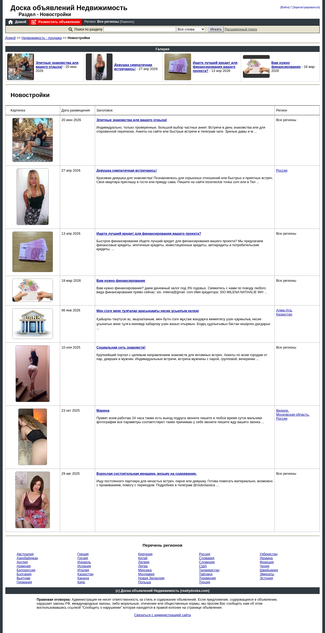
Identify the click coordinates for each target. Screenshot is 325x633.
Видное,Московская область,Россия (292, 414)
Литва (143, 566)
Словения (207, 562)
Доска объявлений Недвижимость (69, 7)
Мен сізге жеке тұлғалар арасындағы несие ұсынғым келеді (147, 311)
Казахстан (86, 574)
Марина (102, 410)
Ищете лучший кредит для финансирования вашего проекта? (215, 67)
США (203, 566)
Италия (83, 570)
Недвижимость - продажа (42, 38)
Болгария (24, 574)
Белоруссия (26, 570)
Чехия (264, 566)
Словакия (206, 558)
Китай (143, 558)
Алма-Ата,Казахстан (284, 312)
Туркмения (207, 578)
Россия (281, 170)
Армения (24, 566)
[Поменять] (127, 21)
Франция (267, 562)
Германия (24, 582)
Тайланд (205, 574)
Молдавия (146, 574)
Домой (16, 22)
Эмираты (267, 574)
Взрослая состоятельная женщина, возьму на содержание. (146, 474)
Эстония (266, 578)
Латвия (143, 562)
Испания (84, 566)
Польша (144, 582)
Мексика (145, 570)
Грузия (83, 558)
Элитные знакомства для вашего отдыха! (57, 65)
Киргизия (145, 554)
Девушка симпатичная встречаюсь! (133, 67)
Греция (83, 554)
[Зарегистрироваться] (306, 7)
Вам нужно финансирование (286, 65)
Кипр (81, 582)
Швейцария (269, 570)
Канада (83, 578)
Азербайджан (27, 558)
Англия (22, 562)
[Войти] (284, 7)
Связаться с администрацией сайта (162, 615)
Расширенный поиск (241, 29)
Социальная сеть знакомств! (120, 347)
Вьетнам (23, 578)
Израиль (84, 562)
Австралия (25, 554)
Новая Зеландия (151, 578)
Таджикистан (209, 570)
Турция (204, 582)
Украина (266, 558)
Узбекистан (268, 554)
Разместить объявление (55, 22)
